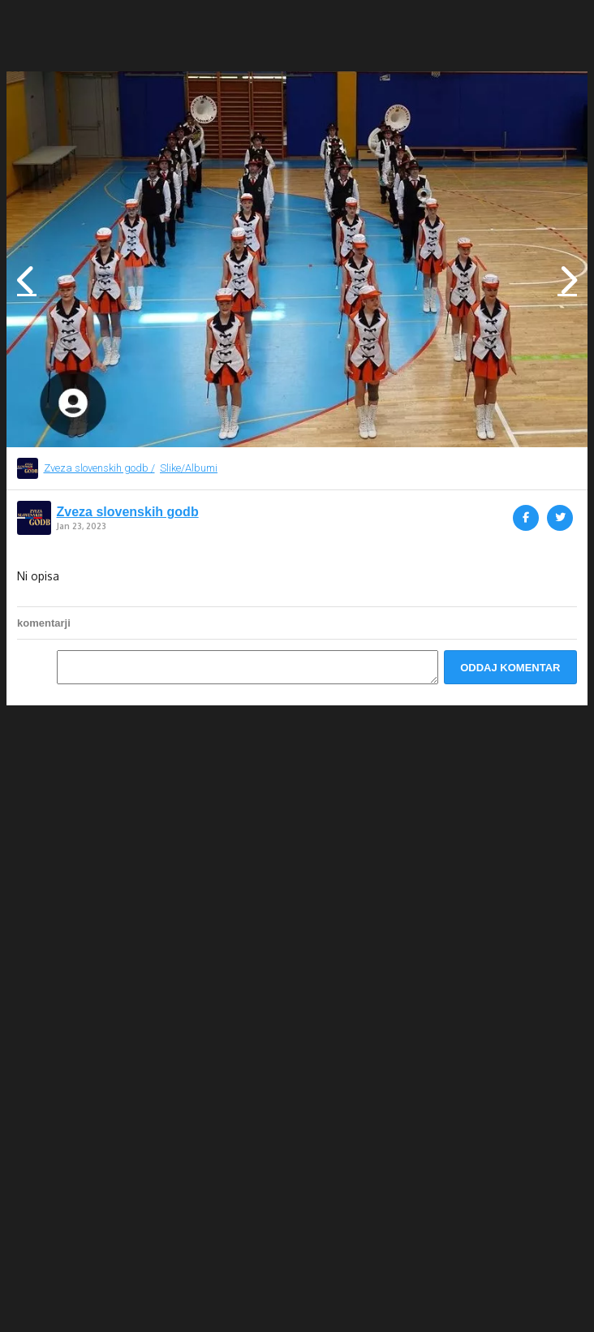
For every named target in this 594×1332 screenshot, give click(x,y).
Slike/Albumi (188, 468)
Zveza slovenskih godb (128, 512)
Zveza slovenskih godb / (99, 468)
